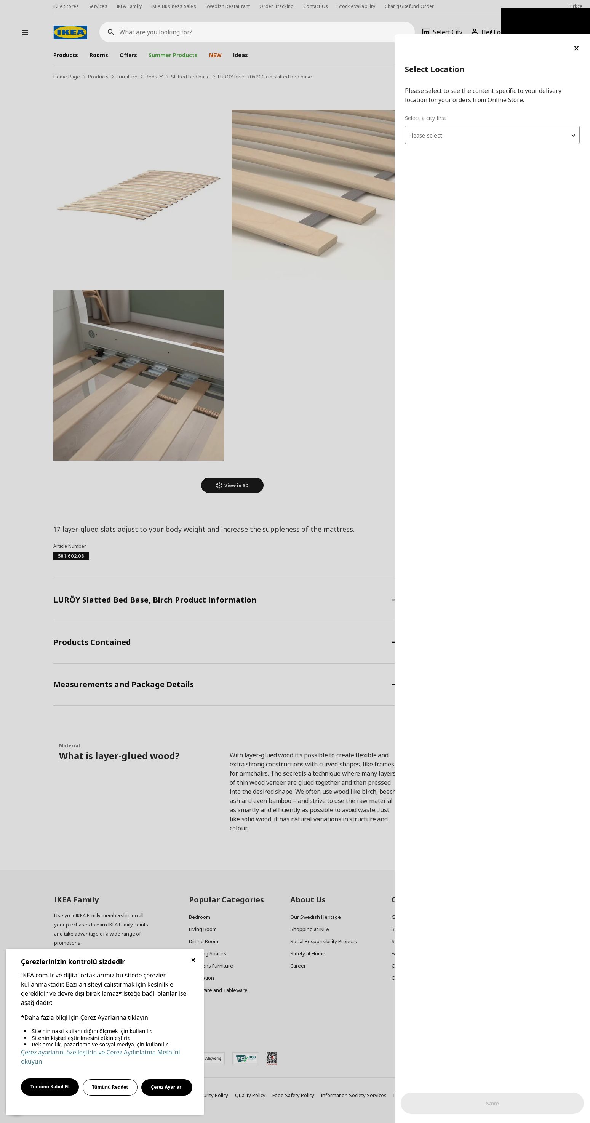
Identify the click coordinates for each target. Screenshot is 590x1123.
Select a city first (438, 83)
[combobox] (498, 100)
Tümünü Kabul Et (49, 1086)
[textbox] (498, 101)
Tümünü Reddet (110, 1087)
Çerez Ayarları (167, 1087)
